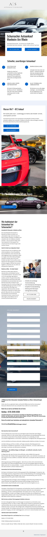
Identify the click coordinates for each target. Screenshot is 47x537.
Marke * (9, 334)
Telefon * (9, 328)
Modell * (9, 339)
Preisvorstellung (11, 350)
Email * (8, 318)
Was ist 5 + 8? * (10, 382)
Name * (9, 312)
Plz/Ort (8, 323)
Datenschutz (37, 534)
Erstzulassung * (10, 345)
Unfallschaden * (10, 366)
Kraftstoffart (10, 361)
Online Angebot (32, 49)
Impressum (43, 534)
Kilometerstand (10, 356)
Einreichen (12, 389)
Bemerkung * (10, 372)
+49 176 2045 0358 (14, 49)
